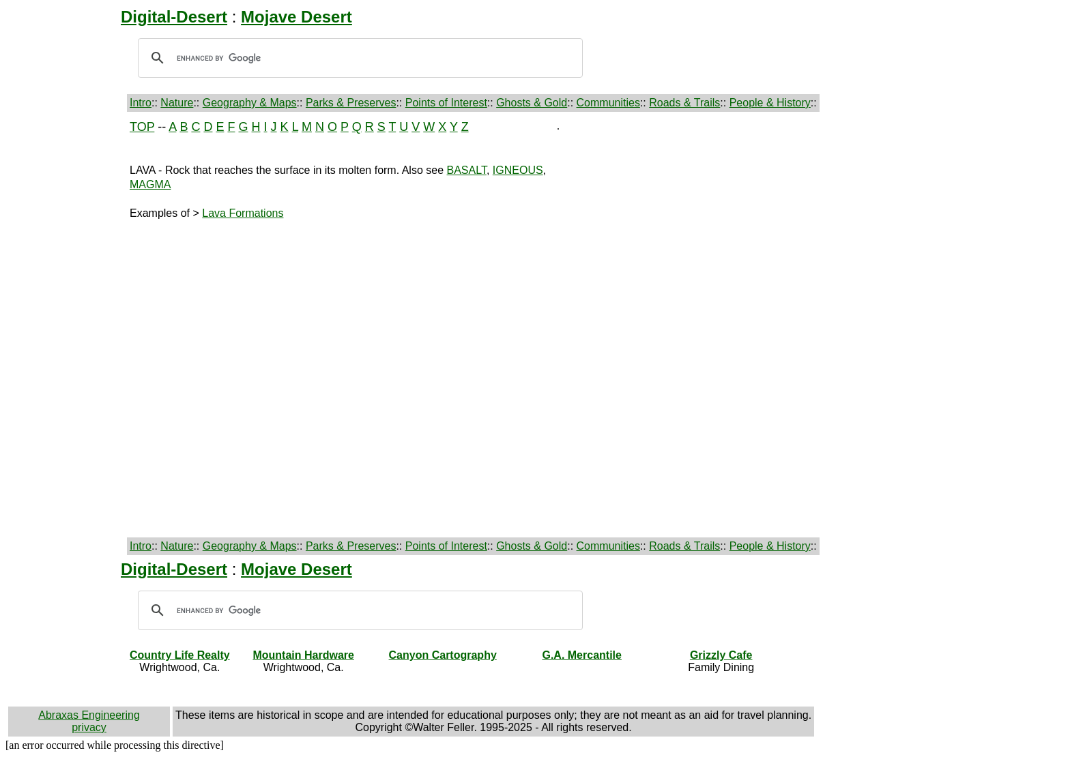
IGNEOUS (518, 170)
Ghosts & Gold (531, 102)
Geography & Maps (250, 102)
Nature (176, 102)
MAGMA (150, 184)
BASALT (467, 170)
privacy (89, 727)
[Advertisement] (66, 324)
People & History (770, 102)
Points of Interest (446, 102)
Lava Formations (242, 213)
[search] (358, 58)
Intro (140, 102)
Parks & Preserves (351, 102)
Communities (608, 102)
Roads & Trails (684, 102)
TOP (142, 127)
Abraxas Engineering (89, 715)
